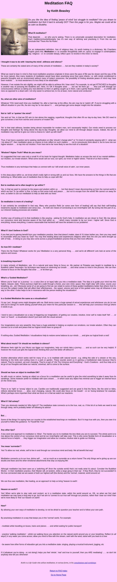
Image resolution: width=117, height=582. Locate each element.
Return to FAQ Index (58, 571)
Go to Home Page (58, 575)
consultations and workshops (85, 563)
